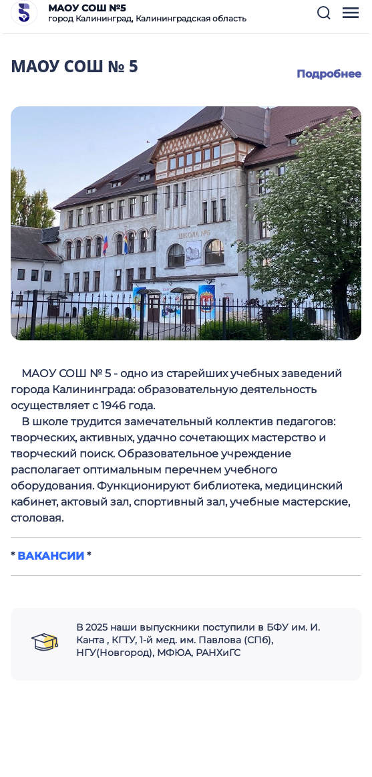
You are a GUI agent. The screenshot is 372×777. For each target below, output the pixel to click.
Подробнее (329, 74)
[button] (324, 13)
